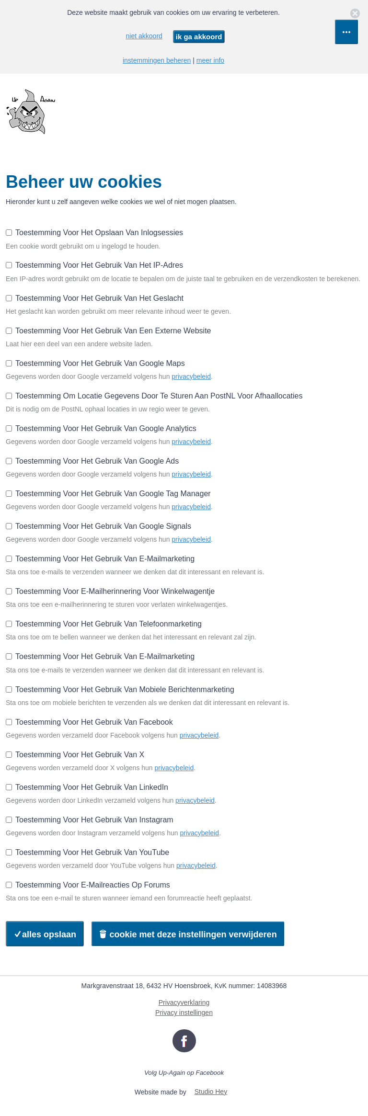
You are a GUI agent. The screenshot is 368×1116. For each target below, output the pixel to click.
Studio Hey (211, 1091)
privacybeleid (191, 376)
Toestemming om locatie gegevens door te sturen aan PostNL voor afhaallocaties (154, 396)
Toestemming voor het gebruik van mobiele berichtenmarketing (120, 689)
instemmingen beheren (157, 60)
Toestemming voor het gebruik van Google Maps (95, 363)
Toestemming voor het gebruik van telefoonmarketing (104, 624)
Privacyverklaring (184, 1002)
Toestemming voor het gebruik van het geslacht (95, 298)
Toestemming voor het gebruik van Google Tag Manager (108, 494)
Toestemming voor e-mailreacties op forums (88, 885)
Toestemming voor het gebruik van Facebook (89, 722)
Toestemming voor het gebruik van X (75, 755)
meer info (210, 60)
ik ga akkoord (199, 37)
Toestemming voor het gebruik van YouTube (87, 852)
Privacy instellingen (184, 1012)
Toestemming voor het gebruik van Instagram (89, 820)
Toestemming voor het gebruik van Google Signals (98, 526)
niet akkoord (144, 36)
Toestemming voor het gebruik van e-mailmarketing (100, 559)
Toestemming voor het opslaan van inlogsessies (94, 232)
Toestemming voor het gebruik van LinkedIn (87, 787)
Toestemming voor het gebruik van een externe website (108, 331)
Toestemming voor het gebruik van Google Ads (92, 461)
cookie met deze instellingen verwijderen (188, 934)
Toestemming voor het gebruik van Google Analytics (101, 428)
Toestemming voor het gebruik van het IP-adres (94, 265)
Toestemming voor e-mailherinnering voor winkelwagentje (110, 591)
